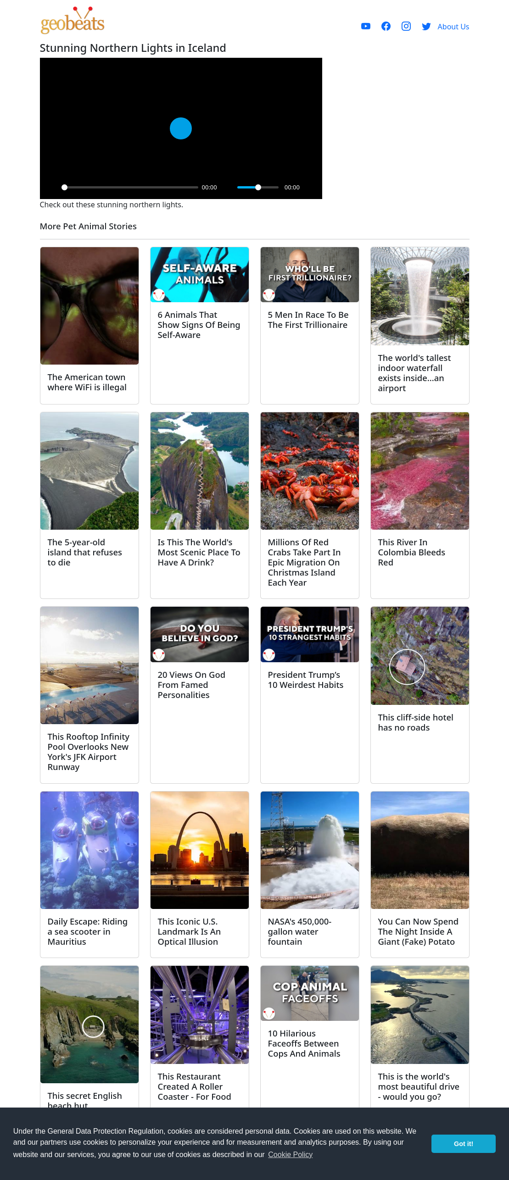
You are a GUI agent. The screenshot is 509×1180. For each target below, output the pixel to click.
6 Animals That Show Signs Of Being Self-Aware (199, 324)
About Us (454, 27)
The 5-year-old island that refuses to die (85, 552)
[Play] (52, 187)
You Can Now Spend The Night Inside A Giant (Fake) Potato (418, 931)
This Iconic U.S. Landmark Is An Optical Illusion (189, 931)
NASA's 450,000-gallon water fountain (300, 931)
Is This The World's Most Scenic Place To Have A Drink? (199, 552)
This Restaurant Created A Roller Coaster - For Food (194, 1086)
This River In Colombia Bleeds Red (412, 552)
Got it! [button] (463, 1143)
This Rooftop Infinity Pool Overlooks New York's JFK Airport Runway (88, 751)
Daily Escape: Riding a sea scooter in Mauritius (88, 931)
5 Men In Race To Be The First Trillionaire (308, 319)
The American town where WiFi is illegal (87, 382)
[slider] (130, 187)
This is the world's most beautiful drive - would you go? (419, 1086)
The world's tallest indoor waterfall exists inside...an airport (414, 372)
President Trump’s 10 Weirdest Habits (306, 679)
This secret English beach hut (85, 1100)
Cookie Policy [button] (290, 1154)
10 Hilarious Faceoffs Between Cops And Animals (304, 1043)
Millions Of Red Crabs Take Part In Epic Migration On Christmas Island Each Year (304, 562)
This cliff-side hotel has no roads (416, 722)
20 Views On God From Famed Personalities (192, 684)
